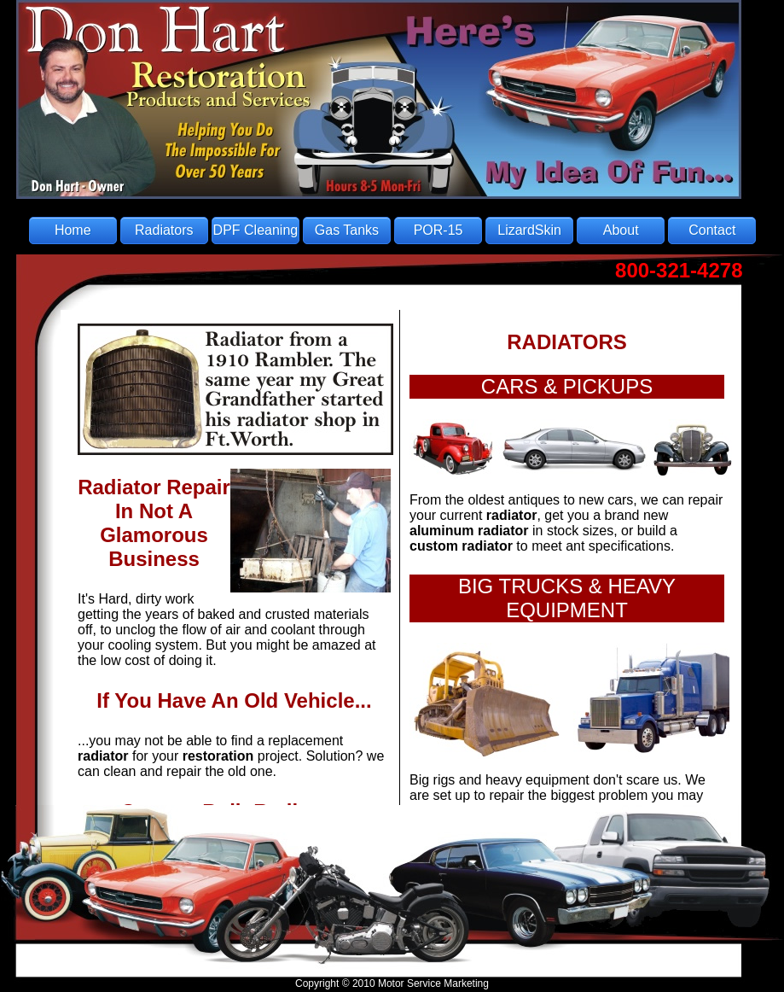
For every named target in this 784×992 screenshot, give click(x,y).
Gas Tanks (347, 230)
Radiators (164, 230)
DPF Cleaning (256, 230)
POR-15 (438, 230)
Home (73, 230)
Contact (711, 230)
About (621, 230)
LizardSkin (529, 230)
